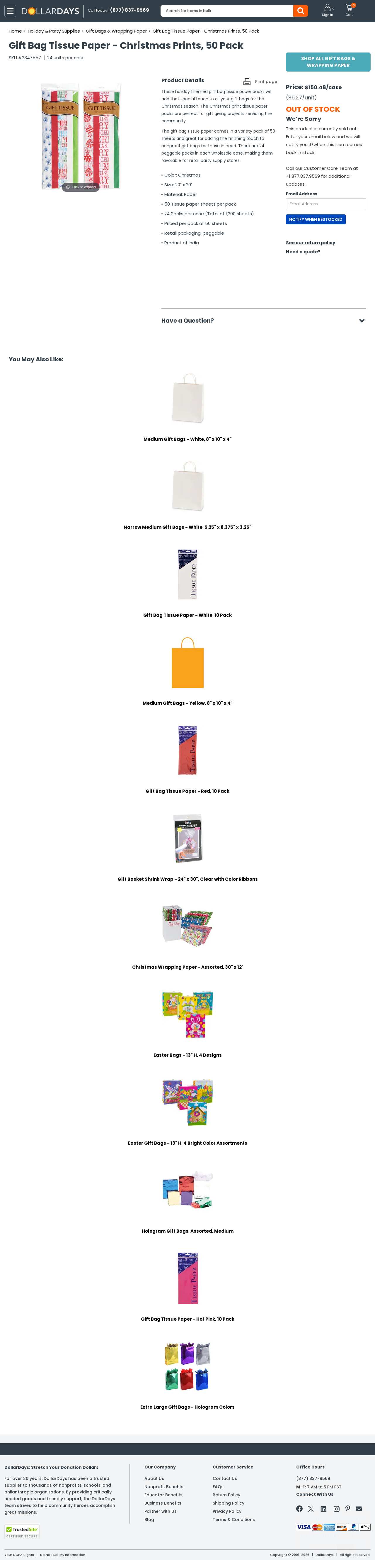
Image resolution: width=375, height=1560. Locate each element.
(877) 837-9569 (313, 1478)
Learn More (322, 1547)
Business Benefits (162, 1503)
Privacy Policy (227, 1511)
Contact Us (225, 1478)
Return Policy (226, 1495)
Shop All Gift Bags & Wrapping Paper (328, 62)
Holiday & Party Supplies (54, 31)
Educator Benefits (163, 1495)
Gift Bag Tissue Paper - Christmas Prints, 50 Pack (206, 31)
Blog (149, 1519)
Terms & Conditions (234, 1519)
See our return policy (310, 243)
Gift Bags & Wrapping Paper (116, 31)
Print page (266, 81)
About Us (154, 1478)
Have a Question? (190, 320)
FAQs (218, 1487)
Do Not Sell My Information (62, 1554)
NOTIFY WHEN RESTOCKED (315, 219)
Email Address (301, 194)
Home (15, 31)
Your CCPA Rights (19, 1554)
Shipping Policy (228, 1503)
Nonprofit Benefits (163, 1487)
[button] (327, 10)
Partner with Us (160, 1511)
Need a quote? (303, 252)
